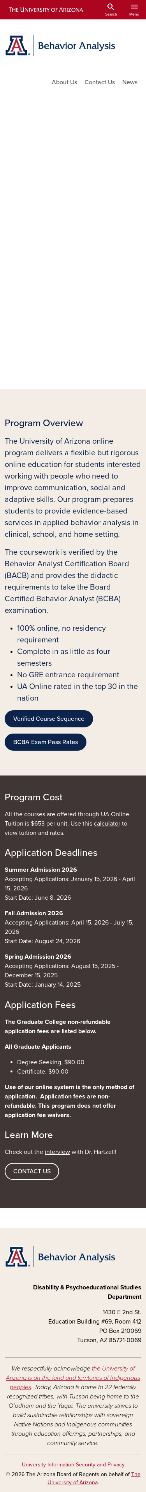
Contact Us (99, 82)
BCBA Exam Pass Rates (45, 742)
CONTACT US (32, 1171)
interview (57, 1152)
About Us (64, 82)
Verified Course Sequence (48, 719)
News (129, 82)
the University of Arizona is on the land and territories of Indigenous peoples (73, 1378)
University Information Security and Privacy (73, 1464)
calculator (107, 824)
